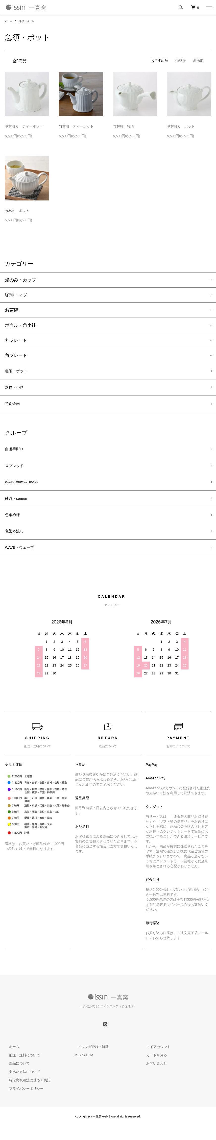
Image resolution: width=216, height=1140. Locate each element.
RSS (77, 1068)
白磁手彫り (16, 454)
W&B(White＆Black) (25, 489)
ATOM (88, 1068)
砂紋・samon (18, 507)
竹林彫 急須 (123, 126)
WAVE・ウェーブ (22, 560)
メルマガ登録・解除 (89, 1060)
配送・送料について (20, 1068)
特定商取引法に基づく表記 (26, 1094)
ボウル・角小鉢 (20, 325)
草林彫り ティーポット (24, 126)
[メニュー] (208, 7)
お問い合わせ (152, 1077)
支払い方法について (20, 1085)
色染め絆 (14, 524)
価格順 (180, 60)
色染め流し (16, 542)
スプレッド (16, 471)
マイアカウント (154, 1060)
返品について (15, 1077)
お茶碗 (11, 310)
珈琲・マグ (16, 295)
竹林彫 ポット (17, 211)
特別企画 (14, 407)
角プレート (16, 355)
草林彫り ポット (181, 126)
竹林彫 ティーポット (76, 126)
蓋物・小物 (16, 389)
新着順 (198, 60)
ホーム (9, 21)
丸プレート (16, 340)
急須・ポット (30, 21)
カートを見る (152, 1068)
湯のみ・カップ (20, 279)
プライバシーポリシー (22, 1102)
